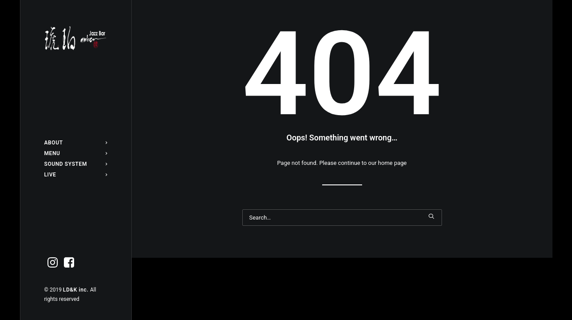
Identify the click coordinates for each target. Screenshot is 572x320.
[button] (52, 262)
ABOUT (75, 143)
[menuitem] (75, 142)
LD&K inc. (76, 290)
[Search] (342, 217)
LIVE (75, 175)
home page (392, 163)
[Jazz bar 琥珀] (75, 38)
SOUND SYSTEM (75, 164)
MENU (75, 153)
